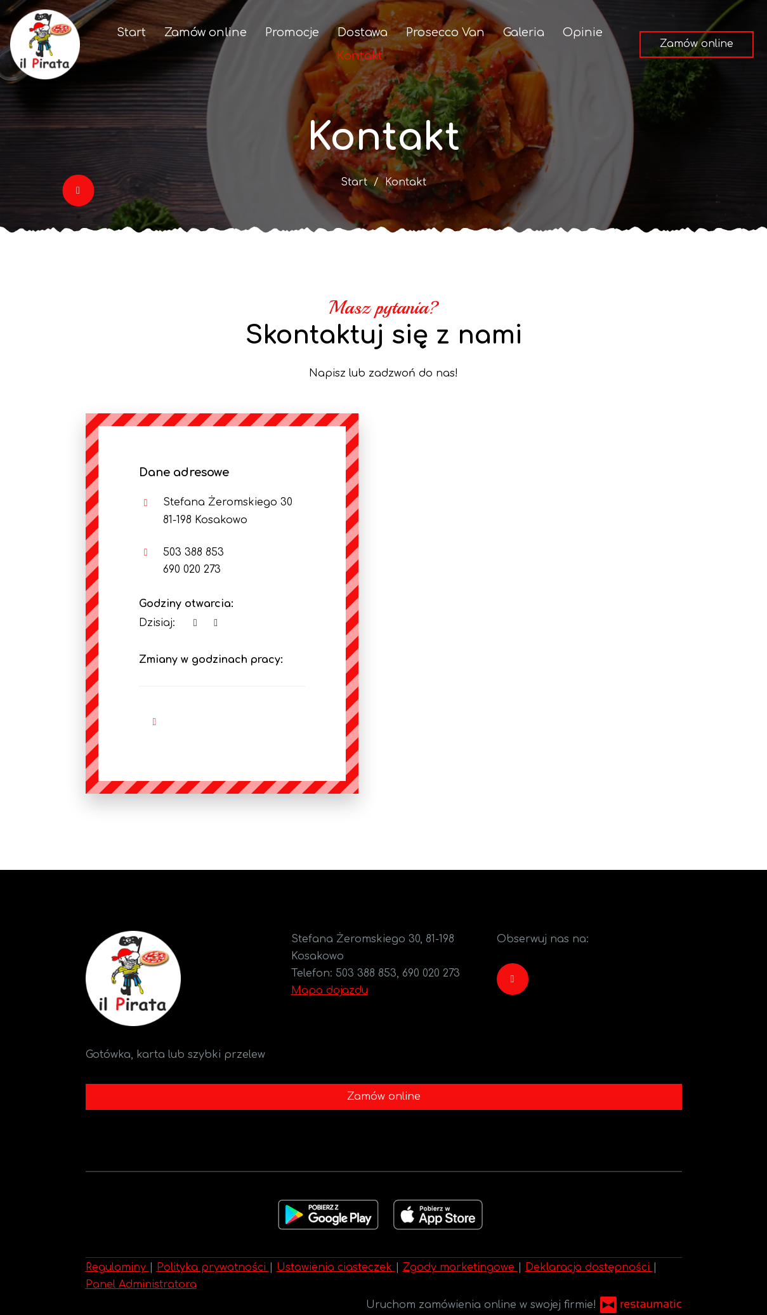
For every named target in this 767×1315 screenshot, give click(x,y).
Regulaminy (117, 1267)
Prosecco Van (445, 32)
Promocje (292, 32)
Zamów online (205, 32)
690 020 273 (192, 569)
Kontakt (360, 56)
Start (131, 32)
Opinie (583, 32)
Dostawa (363, 32)
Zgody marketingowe (460, 1267)
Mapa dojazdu (329, 990)
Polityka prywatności (213, 1267)
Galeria (523, 32)
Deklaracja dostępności (589, 1267)
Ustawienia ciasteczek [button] (336, 1267)
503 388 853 (193, 552)
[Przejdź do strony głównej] (45, 44)
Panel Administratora (141, 1284)
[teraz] (195, 623)
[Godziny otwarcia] (216, 623)
